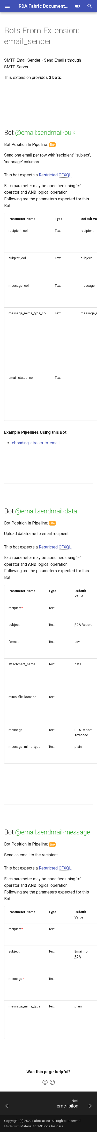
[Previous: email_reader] (7, 1103)
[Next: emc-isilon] (73, 1103)
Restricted (55, 175)
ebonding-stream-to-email (35, 442)
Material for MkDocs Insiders (41, 1126)
